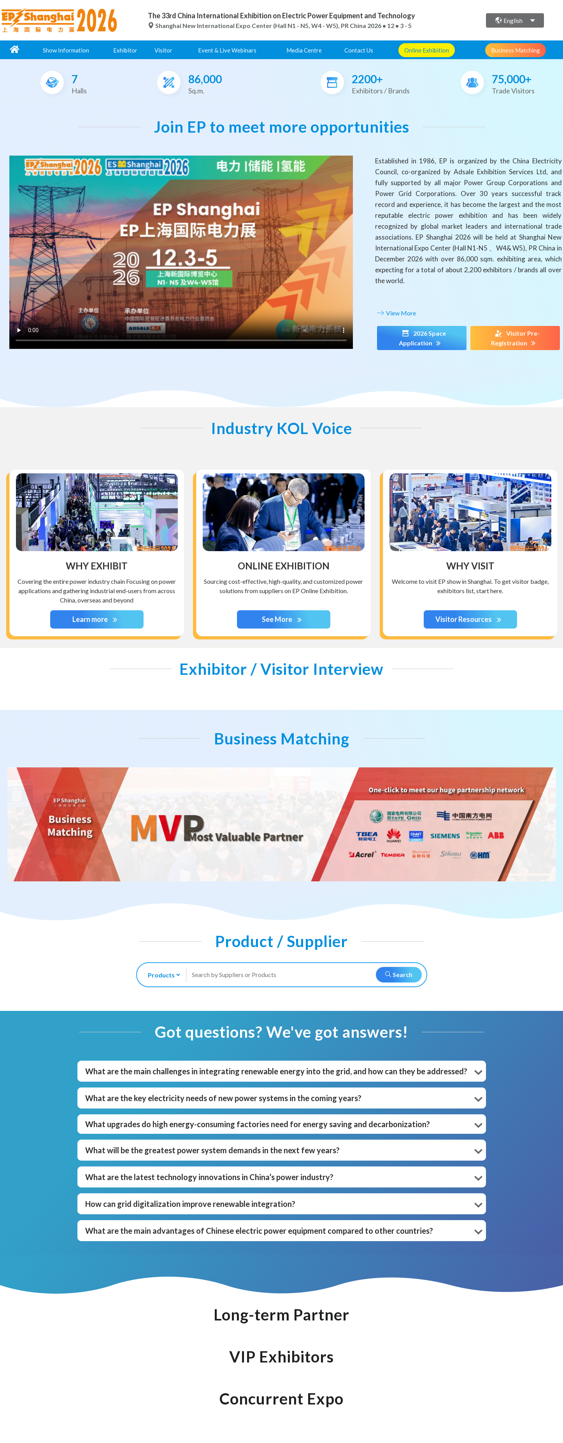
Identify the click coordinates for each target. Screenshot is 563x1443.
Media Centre (304, 50)
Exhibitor (125, 50)
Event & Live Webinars (227, 50)
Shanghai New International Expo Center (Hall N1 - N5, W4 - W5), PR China (257, 25)
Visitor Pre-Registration (515, 338)
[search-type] (160, 975)
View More (395, 313)
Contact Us (358, 50)
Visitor (163, 50)
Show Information (66, 50)
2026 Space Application (422, 338)
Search (398, 974)
